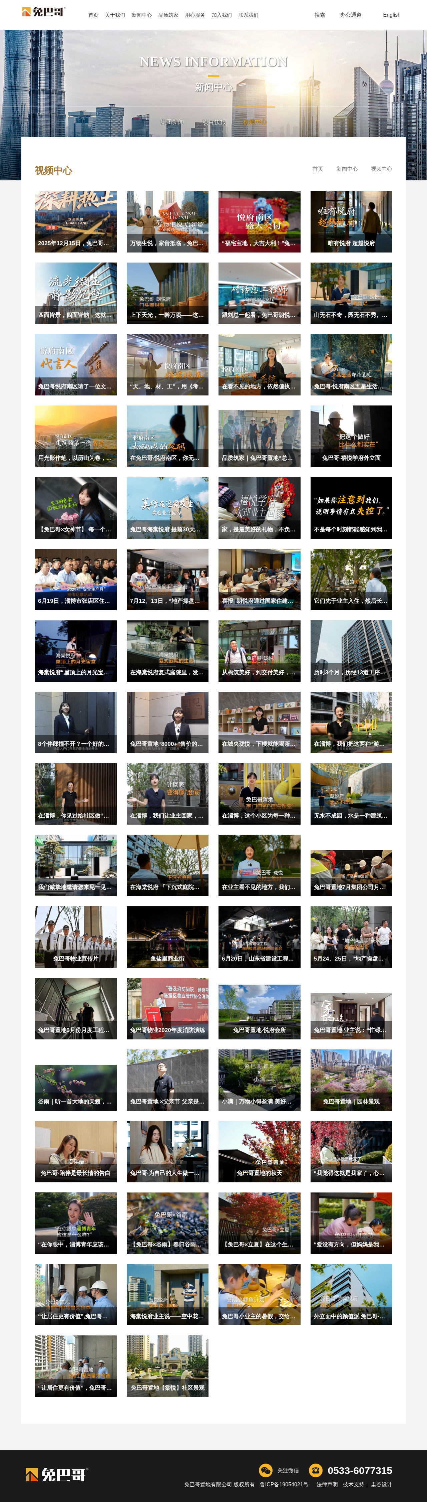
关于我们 (115, 15)
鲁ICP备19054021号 (284, 1484)
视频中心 (255, 122)
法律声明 (327, 1484)
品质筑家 (168, 15)
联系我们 (249, 15)
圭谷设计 (381, 1484)
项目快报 (214, 122)
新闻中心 (142, 15)
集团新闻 (172, 122)
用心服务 (195, 15)
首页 (93, 15)
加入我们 (222, 15)
